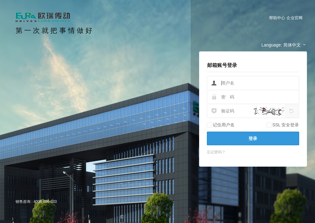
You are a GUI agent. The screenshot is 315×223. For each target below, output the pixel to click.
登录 (253, 138)
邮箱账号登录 (222, 65)
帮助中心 (277, 17)
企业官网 (294, 17)
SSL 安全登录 (283, 124)
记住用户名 (221, 124)
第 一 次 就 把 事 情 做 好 (54, 30)
